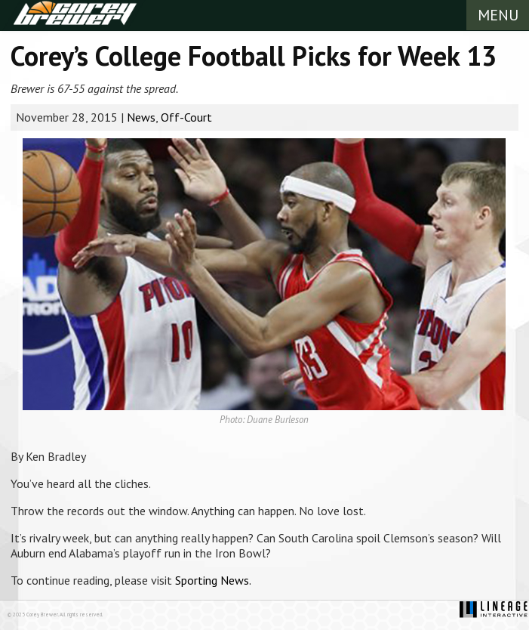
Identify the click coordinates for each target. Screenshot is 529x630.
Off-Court (186, 117)
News (141, 117)
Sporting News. (213, 580)
